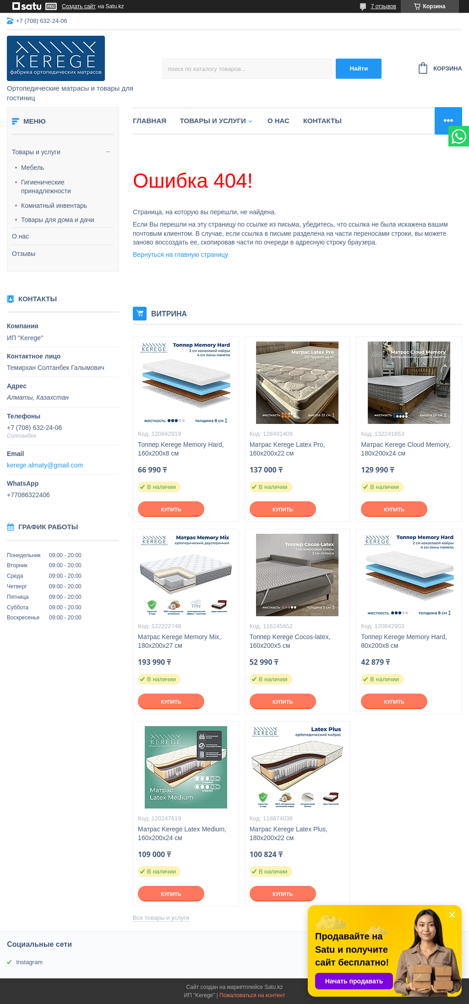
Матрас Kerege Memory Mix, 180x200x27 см (179, 641)
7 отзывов (383, 6)
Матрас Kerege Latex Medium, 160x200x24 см (182, 833)
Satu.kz (273, 987)
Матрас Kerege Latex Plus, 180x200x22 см (288, 833)
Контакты (322, 120)
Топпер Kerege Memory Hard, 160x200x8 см (181, 449)
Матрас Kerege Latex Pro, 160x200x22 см (287, 449)
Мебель (32, 167)
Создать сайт (79, 6)
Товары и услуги (36, 152)
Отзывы (23, 253)
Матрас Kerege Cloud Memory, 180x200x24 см (405, 449)
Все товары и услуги (161, 917)
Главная (149, 120)
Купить (171, 509)
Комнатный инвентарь (54, 205)
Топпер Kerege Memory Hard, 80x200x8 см (404, 641)
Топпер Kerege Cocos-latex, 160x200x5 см (290, 641)
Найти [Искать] (358, 68)
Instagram (29, 962)
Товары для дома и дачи (57, 219)
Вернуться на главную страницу (180, 254)
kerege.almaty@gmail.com (45, 465)
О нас (20, 236)
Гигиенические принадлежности (46, 187)
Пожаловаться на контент (252, 995)
